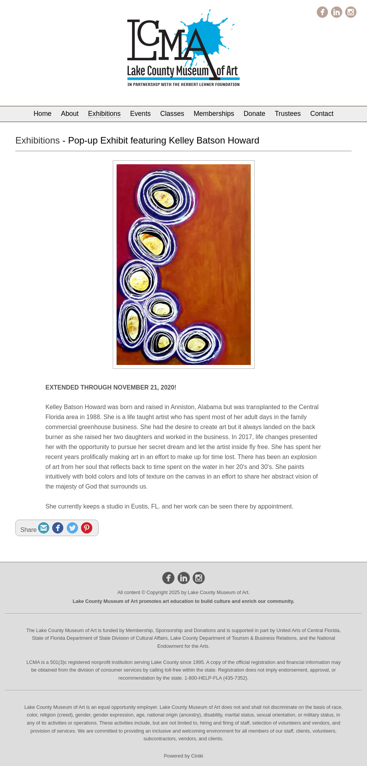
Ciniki (197, 756)
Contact (322, 113)
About (70, 113)
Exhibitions (104, 113)
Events (140, 113)
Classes (172, 113)
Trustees (288, 113)
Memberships (214, 113)
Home (42, 113)
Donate (254, 113)
